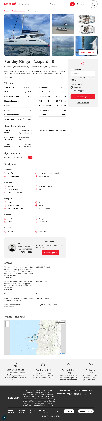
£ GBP (68, 411)
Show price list (83, 102)
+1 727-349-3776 (25, 252)
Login (93, 4)
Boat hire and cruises (18, 11)
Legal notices (11, 411)
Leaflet (62, 353)
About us (32, 411)
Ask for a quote (50, 252)
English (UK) (85, 411)
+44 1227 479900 (25, 249)
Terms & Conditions (43, 411)
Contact (56, 411)
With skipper (79, 91)
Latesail (6, 11)
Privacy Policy (22, 411)
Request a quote (83, 97)
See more (7, 311)
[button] (82, 4)
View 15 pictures (88, 52)
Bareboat (77, 87)
